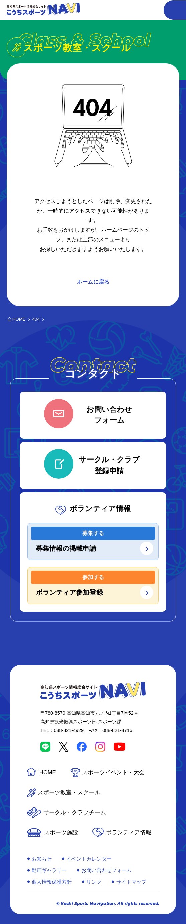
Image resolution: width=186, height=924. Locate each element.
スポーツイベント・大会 (113, 772)
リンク (94, 882)
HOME (47, 772)
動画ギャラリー (49, 870)
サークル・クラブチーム (74, 812)
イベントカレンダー (89, 859)
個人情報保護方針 (52, 882)
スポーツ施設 (61, 832)
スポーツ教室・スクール (69, 792)
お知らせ (42, 859)
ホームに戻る (93, 282)
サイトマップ (131, 882)
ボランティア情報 (128, 832)
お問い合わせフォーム (106, 870)
